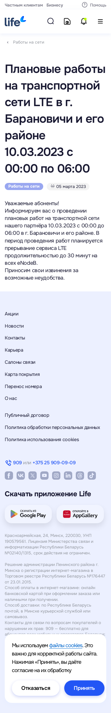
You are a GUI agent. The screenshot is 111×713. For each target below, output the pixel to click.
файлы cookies (65, 645)
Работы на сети (28, 42)
